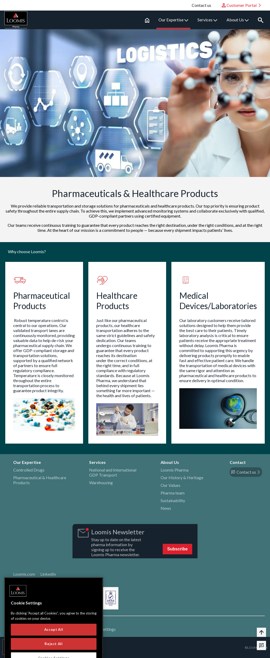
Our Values (170, 485)
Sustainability (173, 500)
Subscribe (177, 549)
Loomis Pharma (175, 469)
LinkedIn (48, 574)
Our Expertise (173, 19)
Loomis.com (24, 574)
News (166, 508)
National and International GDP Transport (112, 472)
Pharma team (173, 492)
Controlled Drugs (29, 469)
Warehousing (101, 482)
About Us (237, 19)
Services (207, 19)
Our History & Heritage (182, 477)
